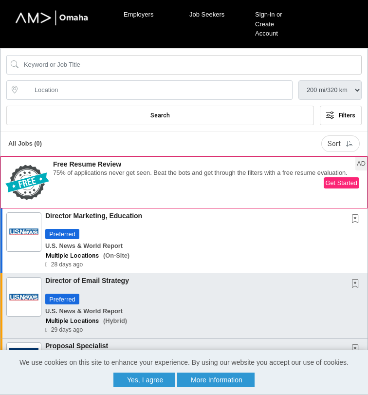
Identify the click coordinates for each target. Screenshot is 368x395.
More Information (216, 380)
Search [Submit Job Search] (160, 115)
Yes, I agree (145, 380)
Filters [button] (340, 115)
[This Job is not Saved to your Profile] (357, 219)
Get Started (341, 183)
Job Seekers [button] (206, 14)
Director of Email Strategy (87, 280)
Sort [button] (340, 144)
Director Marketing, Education (93, 216)
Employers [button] (138, 14)
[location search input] (156, 90)
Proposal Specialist (76, 346)
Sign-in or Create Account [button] (268, 24)
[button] (184, 182)
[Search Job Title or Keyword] (191, 65)
